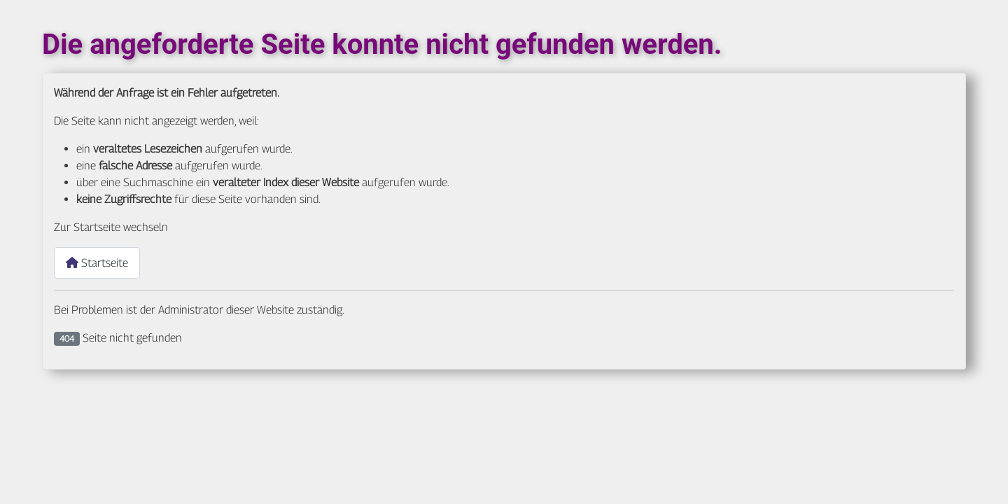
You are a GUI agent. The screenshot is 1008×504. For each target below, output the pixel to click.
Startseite (97, 263)
